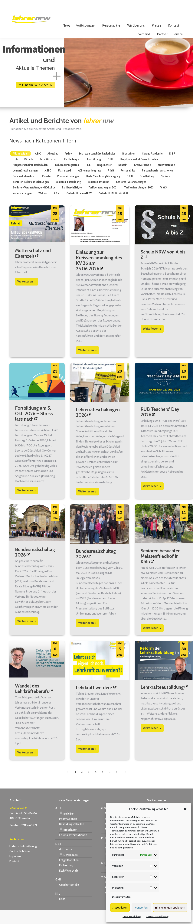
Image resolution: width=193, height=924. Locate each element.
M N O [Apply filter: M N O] (47, 184)
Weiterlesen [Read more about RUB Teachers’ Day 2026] (152, 500)
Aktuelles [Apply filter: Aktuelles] (52, 167)
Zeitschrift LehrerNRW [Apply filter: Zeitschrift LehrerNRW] (79, 207)
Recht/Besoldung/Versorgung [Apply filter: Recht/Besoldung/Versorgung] (103, 190)
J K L (57, 907)
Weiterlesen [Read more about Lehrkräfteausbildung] (152, 742)
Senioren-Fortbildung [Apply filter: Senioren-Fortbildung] (68, 196)
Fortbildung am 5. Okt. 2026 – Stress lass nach (34, 427)
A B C (58, 822)
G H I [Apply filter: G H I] (110, 173)
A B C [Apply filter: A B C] (38, 167)
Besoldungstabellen (71, 838)
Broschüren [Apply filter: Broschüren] (128, 167)
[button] (185, 809)
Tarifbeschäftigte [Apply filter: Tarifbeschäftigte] (72, 201)
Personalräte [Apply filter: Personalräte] (128, 184)
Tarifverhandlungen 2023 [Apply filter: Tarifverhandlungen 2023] (139, 201)
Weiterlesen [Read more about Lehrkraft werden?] (87, 762)
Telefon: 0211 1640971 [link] (23, 839)
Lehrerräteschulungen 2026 (98, 426)
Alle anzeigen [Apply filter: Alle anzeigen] (20, 167)
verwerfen (141, 907)
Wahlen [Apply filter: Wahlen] (42, 207)
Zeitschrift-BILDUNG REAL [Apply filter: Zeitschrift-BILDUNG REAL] (113, 207)
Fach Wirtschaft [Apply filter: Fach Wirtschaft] (48, 173)
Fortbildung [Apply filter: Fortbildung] (94, 173)
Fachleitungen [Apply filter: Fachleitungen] (72, 173)
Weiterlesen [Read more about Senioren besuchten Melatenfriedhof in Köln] (152, 642)
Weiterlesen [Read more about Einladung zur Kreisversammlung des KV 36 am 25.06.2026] (87, 364)
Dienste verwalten (121, 896)
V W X (104, 891)
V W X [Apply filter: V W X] (163, 201)
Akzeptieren (120, 907)
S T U (104, 876)
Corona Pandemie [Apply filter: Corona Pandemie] (152, 167)
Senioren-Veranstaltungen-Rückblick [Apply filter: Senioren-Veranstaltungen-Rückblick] (34, 201)
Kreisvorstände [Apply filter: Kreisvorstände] (166, 179)
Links (62, 913)
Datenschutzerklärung (157, 916)
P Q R (104, 852)
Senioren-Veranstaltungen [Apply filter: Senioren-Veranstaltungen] (131, 196)
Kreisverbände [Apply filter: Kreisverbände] (142, 179)
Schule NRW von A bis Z (163, 268)
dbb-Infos (65, 863)
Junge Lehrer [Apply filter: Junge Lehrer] (104, 179)
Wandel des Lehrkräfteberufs (32, 702)
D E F (58, 858)
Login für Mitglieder (167, 9)
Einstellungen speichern (170, 907)
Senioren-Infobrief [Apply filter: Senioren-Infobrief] (98, 196)
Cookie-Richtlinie (132, 916)
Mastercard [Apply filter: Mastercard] (64, 184)
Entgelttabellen (69, 874)
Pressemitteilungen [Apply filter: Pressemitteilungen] (68, 190)
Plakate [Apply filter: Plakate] (46, 190)
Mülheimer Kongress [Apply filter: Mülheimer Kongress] (89, 184)
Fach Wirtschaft (68, 884)
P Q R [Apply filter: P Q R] (111, 184)
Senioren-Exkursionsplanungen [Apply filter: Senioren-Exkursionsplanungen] (31, 196)
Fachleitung (66, 879)
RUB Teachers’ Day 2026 (160, 425)
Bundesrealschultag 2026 (35, 566)
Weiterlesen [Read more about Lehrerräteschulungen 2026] (87, 505)
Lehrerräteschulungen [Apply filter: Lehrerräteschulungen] (25, 184)
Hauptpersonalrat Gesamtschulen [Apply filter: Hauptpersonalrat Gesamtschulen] (139, 173)
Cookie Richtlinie (19, 865)
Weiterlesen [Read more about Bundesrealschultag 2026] (26, 635)
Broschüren (68, 843)
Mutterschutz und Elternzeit (33, 267)
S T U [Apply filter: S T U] (130, 190)
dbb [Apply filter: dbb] (15, 173)
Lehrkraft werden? (94, 701)
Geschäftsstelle (69, 898)
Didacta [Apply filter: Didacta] (28, 173)
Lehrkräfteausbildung (162, 701)
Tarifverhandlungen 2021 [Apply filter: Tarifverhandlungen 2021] (102, 201)
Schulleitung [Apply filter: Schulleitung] (147, 190)
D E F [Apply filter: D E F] (172, 167)
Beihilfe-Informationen (68, 829)
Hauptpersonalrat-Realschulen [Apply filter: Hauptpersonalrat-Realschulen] (30, 179)
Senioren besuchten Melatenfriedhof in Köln (161, 570)
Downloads (68, 868)
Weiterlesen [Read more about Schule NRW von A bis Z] (152, 342)
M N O (105, 822)
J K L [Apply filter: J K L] (88, 179)
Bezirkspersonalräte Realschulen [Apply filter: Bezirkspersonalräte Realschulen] (97, 167)
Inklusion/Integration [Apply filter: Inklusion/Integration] (66, 179)
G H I (58, 893)
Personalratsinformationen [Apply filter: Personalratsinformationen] (157, 184)
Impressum (16, 870)
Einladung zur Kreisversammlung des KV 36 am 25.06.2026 (99, 274)
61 (117, 786)
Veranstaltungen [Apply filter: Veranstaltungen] (22, 207)
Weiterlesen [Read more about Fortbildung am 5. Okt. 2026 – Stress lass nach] (26, 504)
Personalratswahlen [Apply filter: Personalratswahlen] (24, 190)
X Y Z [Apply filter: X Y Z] (57, 207)
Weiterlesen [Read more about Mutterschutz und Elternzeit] (26, 295)
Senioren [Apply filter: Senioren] (166, 190)
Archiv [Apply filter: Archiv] (68, 167)
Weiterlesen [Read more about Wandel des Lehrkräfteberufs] (26, 766)
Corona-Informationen (73, 849)
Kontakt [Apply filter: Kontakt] (122, 179)
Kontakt (14, 875)
